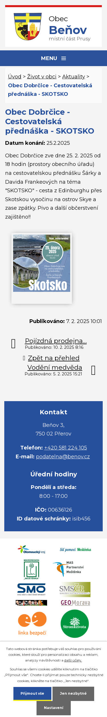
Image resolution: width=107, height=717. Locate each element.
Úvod (14, 77)
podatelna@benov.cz (63, 456)
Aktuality (73, 77)
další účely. (73, 660)
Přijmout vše (32, 693)
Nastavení (53, 708)
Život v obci (41, 77)
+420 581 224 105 (65, 448)
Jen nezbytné (73, 693)
